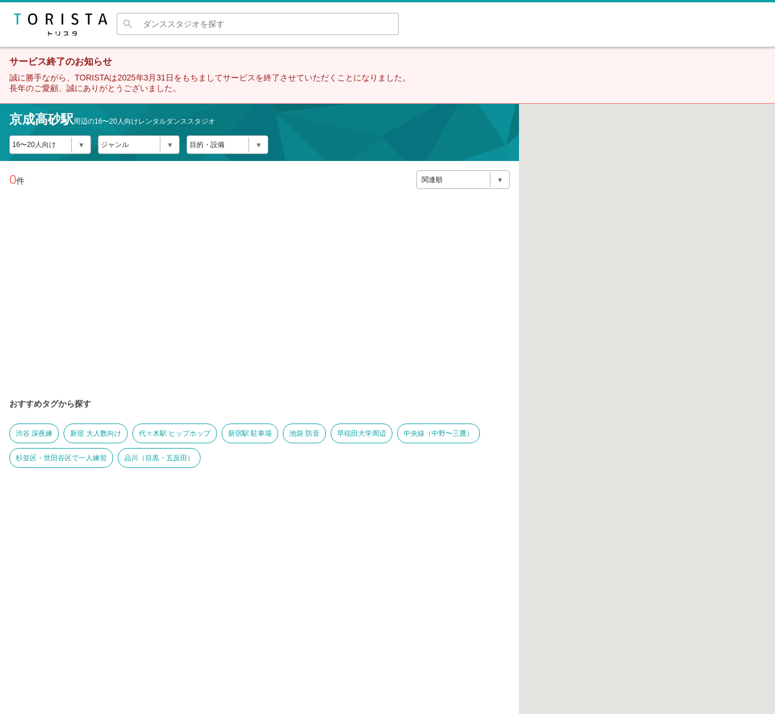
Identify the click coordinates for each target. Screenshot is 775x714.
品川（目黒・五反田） (159, 458)
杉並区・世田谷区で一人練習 (61, 458)
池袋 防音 (304, 433)
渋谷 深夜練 (34, 433)
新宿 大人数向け (95, 433)
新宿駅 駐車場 (250, 433)
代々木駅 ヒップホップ (175, 433)
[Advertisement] (259, 308)
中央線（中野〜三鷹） (439, 433)
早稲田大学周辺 (361, 433)
